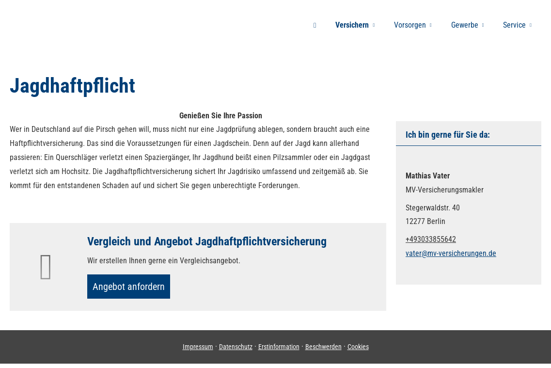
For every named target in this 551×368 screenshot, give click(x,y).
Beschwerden (323, 351)
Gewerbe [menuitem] (464, 25)
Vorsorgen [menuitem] (410, 25)
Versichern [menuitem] (352, 25)
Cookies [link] (358, 351)
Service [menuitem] (514, 25)
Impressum (198, 351)
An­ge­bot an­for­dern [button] (133, 288)
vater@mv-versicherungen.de (451, 253)
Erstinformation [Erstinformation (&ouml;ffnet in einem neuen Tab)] (278, 351)
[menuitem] (315, 24)
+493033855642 (431, 239)
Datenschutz (235, 351)
